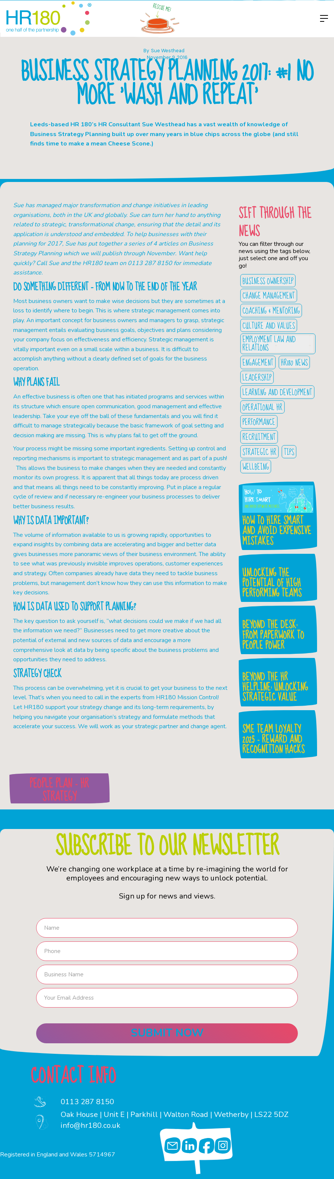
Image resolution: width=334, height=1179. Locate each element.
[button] (322, 18)
